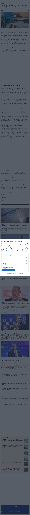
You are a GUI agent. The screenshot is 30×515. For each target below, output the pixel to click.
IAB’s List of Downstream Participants (11, 250)
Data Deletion (9, 273)
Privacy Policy (20, 273)
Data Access (15, 273)
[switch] (26, 257)
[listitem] (15, 255)
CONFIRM (8, 270)
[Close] (28, 241)
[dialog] (15, 257)
